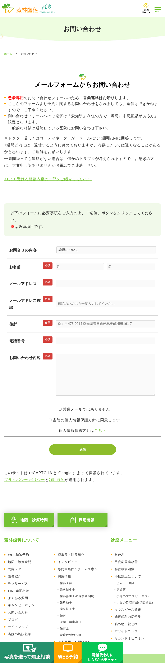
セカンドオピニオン (130, 627)
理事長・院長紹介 (71, 554)
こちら (100, 430)
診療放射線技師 (70, 625)
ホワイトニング (126, 621)
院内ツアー (16, 567)
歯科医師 (66, 579)
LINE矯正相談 (18, 586)
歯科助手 (66, 596)
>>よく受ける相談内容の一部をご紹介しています (48, 179)
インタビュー (68, 561)
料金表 (120, 554)
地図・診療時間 (19, 561)
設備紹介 (15, 573)
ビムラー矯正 (125, 579)
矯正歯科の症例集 (128, 609)
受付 (63, 608)
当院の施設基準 (19, 624)
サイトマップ (18, 617)
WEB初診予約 (18, 554)
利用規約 (57, 480)
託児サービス (18, 580)
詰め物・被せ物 (126, 615)
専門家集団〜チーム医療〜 (78, 567)
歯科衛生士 (67, 585)
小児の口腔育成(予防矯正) (134, 596)
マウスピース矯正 (128, 602)
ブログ (13, 611)
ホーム (8, 53)
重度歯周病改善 (126, 561)
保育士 (64, 619)
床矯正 (120, 585)
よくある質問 (18, 592)
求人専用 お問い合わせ (76, 631)
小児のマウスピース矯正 (133, 590)
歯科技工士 (67, 602)
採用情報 (65, 573)
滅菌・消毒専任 (70, 613)
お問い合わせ (18, 605)
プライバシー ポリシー (24, 480)
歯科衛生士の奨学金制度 (77, 590)
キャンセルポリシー (23, 599)
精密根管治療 (124, 567)
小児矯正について (128, 573)
